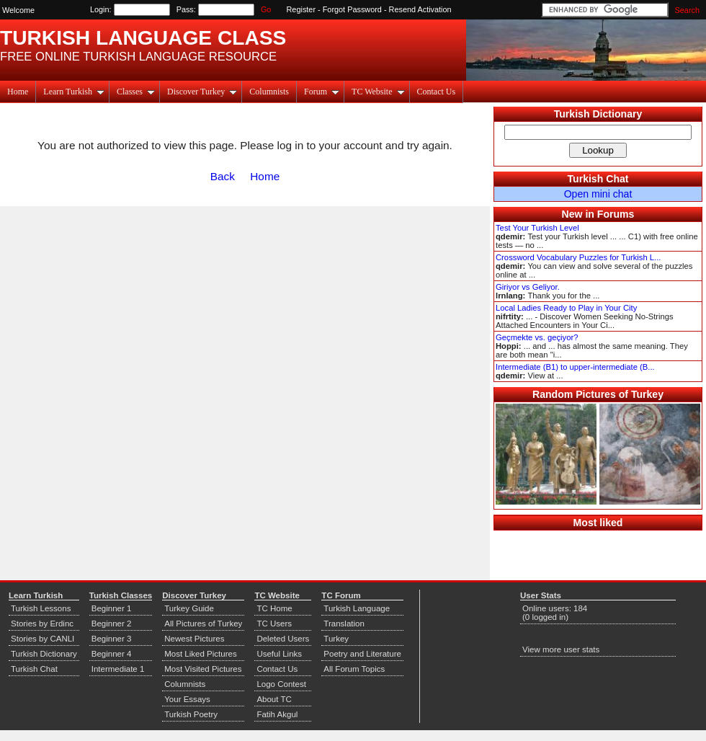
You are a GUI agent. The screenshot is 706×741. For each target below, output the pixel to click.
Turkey (336, 638)
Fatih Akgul (277, 714)
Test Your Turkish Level (537, 227)
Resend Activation (420, 9)
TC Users (274, 623)
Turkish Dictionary (598, 114)
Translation (344, 623)
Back (222, 176)
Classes (136, 91)
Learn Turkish (73, 91)
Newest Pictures (194, 638)
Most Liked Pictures (200, 653)
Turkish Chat (598, 179)
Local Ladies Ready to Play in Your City (566, 307)
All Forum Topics (354, 669)
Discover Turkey (202, 91)
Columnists (269, 91)
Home (17, 91)
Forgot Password (352, 9)
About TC (273, 699)
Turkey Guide (189, 608)
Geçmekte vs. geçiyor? (537, 337)
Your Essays (187, 699)
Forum (321, 91)
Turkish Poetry (191, 714)
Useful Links (279, 653)
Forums (616, 214)
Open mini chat (598, 194)
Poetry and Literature (362, 653)
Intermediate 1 (118, 669)
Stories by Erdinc (42, 623)
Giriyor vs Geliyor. (528, 287)
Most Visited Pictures (202, 669)
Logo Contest (281, 684)
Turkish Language (356, 608)
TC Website (378, 91)
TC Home (274, 608)
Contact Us (436, 91)
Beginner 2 (111, 623)
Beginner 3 (111, 638)
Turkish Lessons (41, 608)
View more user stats (560, 649)
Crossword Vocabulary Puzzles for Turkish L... (578, 257)
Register (301, 9)
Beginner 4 (111, 653)
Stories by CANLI (42, 638)
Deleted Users (282, 638)
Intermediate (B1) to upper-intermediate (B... (575, 367)
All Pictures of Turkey (203, 623)
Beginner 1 (111, 608)
